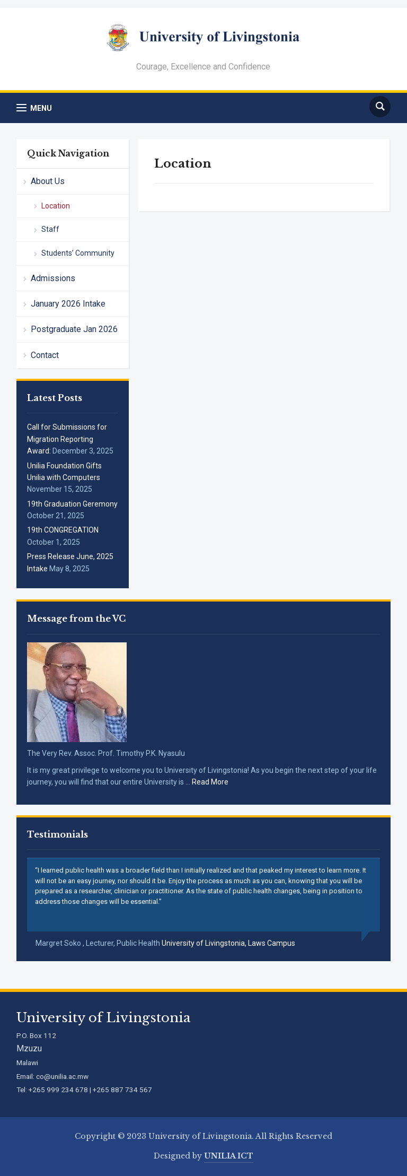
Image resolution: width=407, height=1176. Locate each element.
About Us (48, 181)
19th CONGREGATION (63, 530)
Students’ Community (77, 253)
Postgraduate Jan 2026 (74, 329)
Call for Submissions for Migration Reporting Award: (67, 439)
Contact (45, 355)
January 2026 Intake (68, 304)
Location (55, 206)
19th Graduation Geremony (72, 504)
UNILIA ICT (228, 1156)
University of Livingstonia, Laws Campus (228, 943)
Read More (210, 782)
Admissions (53, 278)
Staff (50, 229)
